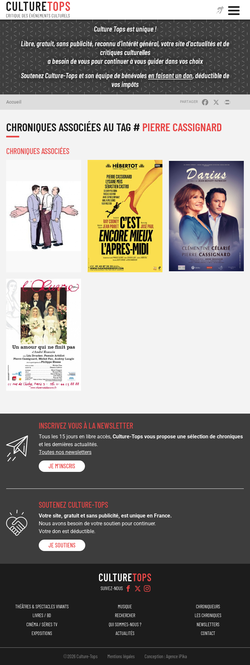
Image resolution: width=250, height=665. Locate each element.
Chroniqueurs (208, 606)
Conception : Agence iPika (166, 656)
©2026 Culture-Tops (80, 656)
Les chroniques (208, 615)
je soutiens (62, 545)
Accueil (13, 102)
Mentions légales (121, 656)
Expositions (42, 633)
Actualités (125, 633)
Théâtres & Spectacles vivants (42, 606)
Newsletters (208, 624)
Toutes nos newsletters (65, 452)
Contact (208, 633)
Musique (125, 606)
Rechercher (125, 615)
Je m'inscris (62, 466)
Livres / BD (42, 615)
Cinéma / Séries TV (41, 624)
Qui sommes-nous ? (125, 624)
